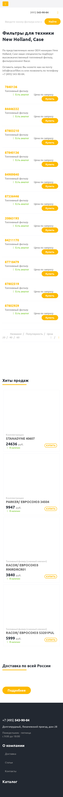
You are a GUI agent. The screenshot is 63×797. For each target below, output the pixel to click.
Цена (50, 333)
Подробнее (17, 690)
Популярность (34, 333)
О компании (13, 745)
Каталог (9, 781)
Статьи (9, 762)
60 (18, 337)
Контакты (10, 771)
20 (3, 337)
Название (16, 333)
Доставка (10, 753)
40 (10, 337)
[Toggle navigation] (5, 4)
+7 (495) (15, 720)
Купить (50, 445)
